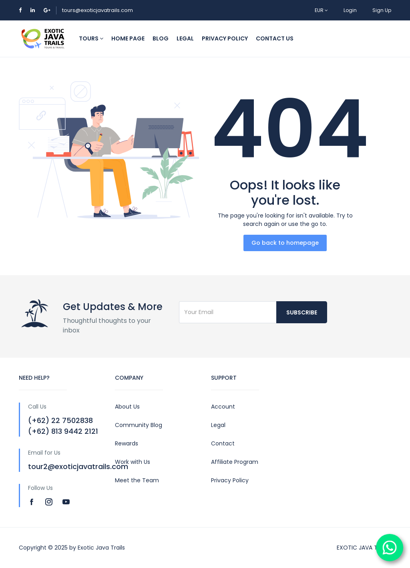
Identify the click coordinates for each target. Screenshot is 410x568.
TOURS (91, 38)
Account (223, 407)
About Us (127, 407)
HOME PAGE (128, 38)
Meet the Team (137, 480)
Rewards (126, 443)
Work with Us (132, 462)
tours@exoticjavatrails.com (97, 10)
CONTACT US (274, 38)
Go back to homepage (285, 243)
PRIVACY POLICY (225, 38)
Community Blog (138, 425)
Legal (218, 425)
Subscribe (301, 312)
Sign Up (381, 10)
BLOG (161, 38)
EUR (321, 10)
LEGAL (185, 38)
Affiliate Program (234, 462)
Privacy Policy (230, 480)
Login (350, 10)
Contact (223, 443)
